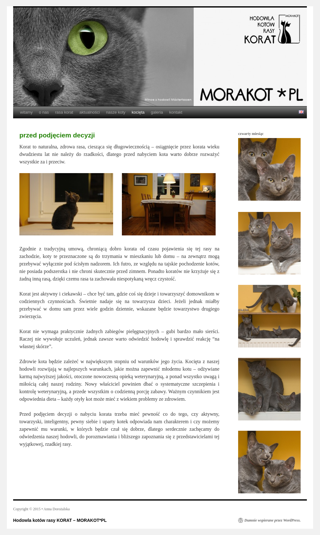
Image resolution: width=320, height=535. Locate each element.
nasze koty (115, 112)
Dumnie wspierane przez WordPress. (272, 520)
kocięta (138, 112)
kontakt (175, 112)
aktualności (89, 112)
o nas (44, 112)
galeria (157, 112)
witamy (26, 112)
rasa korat (64, 112)
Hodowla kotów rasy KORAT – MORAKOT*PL (60, 520)
